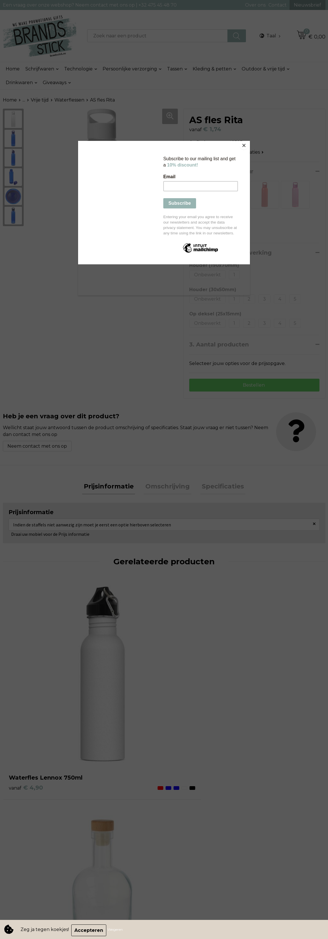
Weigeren (117, 930)
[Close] (248, 142)
